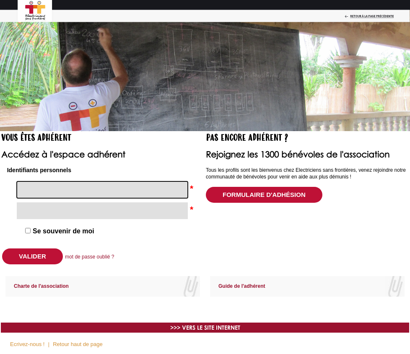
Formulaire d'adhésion (264, 194)
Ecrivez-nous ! (27, 344)
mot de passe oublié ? (89, 257)
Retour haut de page (78, 344)
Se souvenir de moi (63, 231)
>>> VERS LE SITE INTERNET (205, 327)
